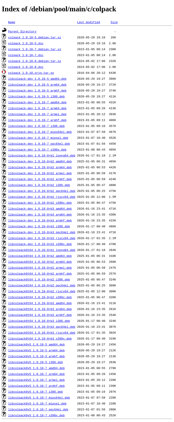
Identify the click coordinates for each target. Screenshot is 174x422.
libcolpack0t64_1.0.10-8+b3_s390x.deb (40, 338)
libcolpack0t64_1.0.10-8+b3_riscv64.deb (41, 332)
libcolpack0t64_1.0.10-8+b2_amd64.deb (40, 256)
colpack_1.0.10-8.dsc (26, 67)
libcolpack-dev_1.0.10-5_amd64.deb (37, 79)
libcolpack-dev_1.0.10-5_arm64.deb (37, 84)
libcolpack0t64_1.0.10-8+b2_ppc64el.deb (41, 285)
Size (114, 22)
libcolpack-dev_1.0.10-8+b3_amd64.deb (40, 208)
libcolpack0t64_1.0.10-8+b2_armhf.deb (40, 273)
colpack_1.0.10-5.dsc (26, 43)
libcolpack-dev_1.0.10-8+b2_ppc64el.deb (41, 191)
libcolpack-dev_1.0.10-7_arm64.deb (37, 108)
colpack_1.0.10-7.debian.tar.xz (34, 49)
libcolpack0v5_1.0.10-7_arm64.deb (36, 374)
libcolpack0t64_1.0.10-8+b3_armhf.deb (40, 315)
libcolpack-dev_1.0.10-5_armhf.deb (37, 90)
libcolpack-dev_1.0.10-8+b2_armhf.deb (40, 179)
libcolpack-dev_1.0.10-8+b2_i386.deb (39, 185)
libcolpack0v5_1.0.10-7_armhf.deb (36, 386)
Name (11, 22)
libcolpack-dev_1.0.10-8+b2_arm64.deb (40, 167)
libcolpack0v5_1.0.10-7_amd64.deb (36, 368)
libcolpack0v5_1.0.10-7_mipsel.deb (37, 403)
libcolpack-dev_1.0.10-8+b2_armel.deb (40, 173)
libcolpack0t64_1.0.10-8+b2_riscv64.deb (41, 291)
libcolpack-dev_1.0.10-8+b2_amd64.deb (40, 161)
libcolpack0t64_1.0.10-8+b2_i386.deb (39, 279)
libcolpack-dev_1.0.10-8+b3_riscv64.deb (41, 238)
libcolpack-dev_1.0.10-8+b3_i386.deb (39, 226)
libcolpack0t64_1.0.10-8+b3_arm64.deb (40, 309)
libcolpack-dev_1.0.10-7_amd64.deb (37, 102)
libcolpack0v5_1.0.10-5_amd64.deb (36, 344)
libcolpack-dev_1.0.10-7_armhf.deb (37, 120)
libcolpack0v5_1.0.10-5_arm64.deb (36, 350)
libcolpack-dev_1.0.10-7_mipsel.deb (38, 138)
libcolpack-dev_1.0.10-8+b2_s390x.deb (40, 203)
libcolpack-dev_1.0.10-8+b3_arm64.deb (40, 214)
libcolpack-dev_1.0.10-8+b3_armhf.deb (40, 220)
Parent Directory (22, 31)
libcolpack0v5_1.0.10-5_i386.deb (35, 362)
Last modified (88, 22)
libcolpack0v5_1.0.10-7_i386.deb (35, 392)
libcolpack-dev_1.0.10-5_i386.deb (36, 96)
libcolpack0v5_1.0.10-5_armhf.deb (36, 356)
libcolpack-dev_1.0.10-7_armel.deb (37, 114)
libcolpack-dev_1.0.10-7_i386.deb (36, 126)
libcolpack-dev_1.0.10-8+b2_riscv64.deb (41, 197)
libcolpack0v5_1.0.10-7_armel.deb (36, 380)
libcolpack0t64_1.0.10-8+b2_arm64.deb (40, 262)
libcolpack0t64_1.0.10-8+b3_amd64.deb (40, 303)
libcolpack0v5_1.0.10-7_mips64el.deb (39, 397)
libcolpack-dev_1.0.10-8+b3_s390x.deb (40, 244)
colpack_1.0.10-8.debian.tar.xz (34, 61)
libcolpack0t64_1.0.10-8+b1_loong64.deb (41, 250)
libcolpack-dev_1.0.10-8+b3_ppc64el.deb (41, 232)
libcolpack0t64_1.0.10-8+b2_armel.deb (40, 268)
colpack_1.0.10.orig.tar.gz (31, 73)
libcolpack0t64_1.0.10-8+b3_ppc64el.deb (41, 327)
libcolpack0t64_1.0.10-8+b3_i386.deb (39, 321)
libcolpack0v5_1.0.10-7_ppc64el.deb (38, 409)
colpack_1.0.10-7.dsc (26, 55)
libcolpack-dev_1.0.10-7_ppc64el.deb (39, 143)
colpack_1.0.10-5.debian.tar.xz (34, 37)
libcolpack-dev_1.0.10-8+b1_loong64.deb (41, 155)
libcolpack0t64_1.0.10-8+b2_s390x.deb (40, 297)
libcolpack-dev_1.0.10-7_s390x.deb (37, 149)
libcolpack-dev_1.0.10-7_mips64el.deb (40, 132)
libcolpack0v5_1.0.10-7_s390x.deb (36, 415)
